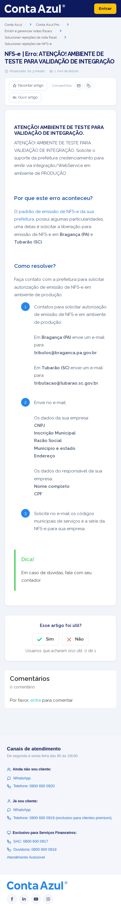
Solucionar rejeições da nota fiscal (31, 37)
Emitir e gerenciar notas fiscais (28, 31)
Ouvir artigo (25, 97)
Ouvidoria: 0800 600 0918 (32, 849)
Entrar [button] (105, 8)
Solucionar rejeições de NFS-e (28, 44)
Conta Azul (13, 25)
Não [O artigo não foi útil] (79, 639)
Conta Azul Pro (47, 25)
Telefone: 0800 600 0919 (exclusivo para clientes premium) (59, 818)
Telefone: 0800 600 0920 (31, 786)
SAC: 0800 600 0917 (27, 841)
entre (35, 700)
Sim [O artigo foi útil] (50, 639)
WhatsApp (19, 778)
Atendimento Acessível (26, 857)
